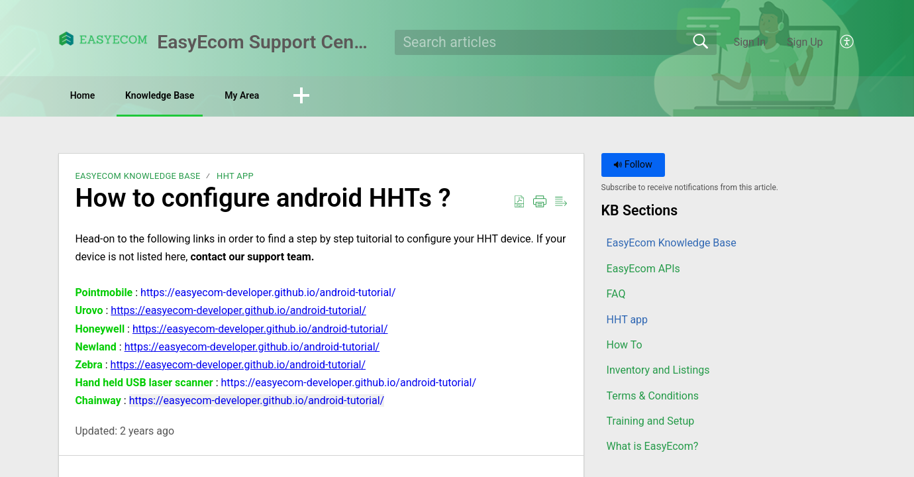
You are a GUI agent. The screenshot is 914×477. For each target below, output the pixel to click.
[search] (556, 42)
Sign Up (805, 42)
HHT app (235, 179)
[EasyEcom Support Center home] (103, 38)
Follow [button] (632, 167)
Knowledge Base (195, 96)
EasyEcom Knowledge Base (137, 179)
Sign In (750, 42)
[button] (847, 42)
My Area (301, 96)
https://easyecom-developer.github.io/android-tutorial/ (268, 294)
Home (95, 96)
